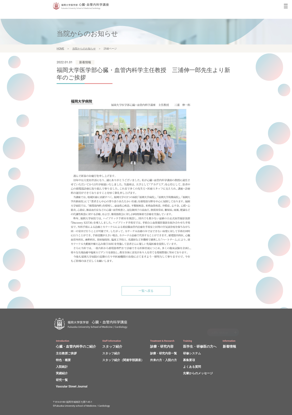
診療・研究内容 (162, 347)
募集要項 (189, 361)
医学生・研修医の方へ (200, 347)
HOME (60, 49)
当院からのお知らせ (84, 49)
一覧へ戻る (146, 291)
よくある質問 (192, 367)
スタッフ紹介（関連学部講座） (123, 361)
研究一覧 (62, 380)
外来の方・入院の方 (163, 361)
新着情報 (229, 347)
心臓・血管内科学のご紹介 (76, 347)
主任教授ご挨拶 (66, 354)
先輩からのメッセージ (198, 374)
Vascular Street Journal (71, 387)
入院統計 (62, 367)
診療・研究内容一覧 (163, 354)
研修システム (192, 354)
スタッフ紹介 (112, 347)
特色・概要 (63, 361)
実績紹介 (62, 374)
